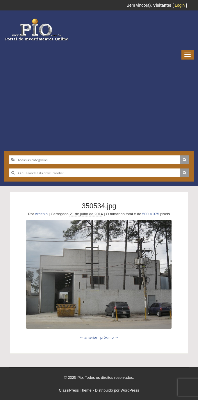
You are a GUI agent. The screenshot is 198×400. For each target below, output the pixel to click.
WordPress (130, 390)
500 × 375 (150, 214)
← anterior (88, 337)
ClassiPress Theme (75, 390)
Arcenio (41, 214)
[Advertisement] (99, 103)
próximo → (109, 337)
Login (180, 5)
